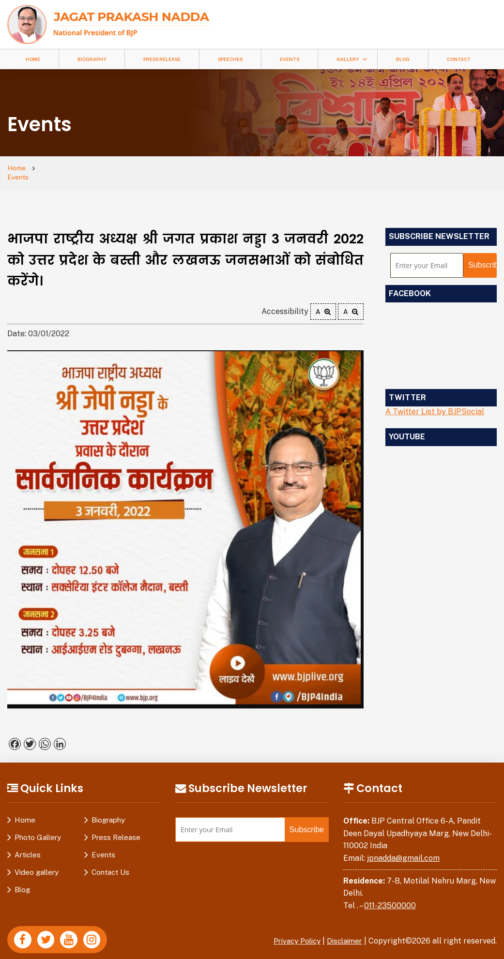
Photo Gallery (38, 828)
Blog (403, 59)
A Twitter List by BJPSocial (434, 403)
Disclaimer (342, 932)
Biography (91, 59)
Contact (459, 59)
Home (33, 59)
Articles (28, 846)
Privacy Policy (291, 932)
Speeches (230, 59)
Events (289, 59)
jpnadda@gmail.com (403, 849)
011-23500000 (390, 896)
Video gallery (37, 863)
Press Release (162, 59)
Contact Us (110, 863)
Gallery (347, 59)
